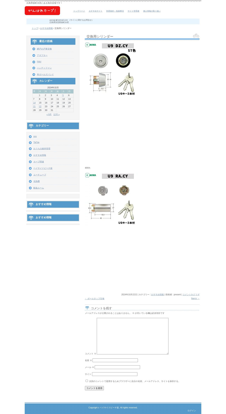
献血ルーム (38, 188)
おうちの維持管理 (41, 148)
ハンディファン (44, 68)
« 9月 (49, 114)
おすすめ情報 (157, 294)
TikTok (36, 142)
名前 (88, 360)
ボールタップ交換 (94, 298)
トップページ (79, 11)
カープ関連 (38, 161)
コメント (90, 353)
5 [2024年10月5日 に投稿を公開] (63, 95)
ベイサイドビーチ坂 (48, 12)
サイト (88, 374)
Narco (195, 298)
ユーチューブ (39, 175)
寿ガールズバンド (45, 74)
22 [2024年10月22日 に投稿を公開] (40, 106)
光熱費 (36, 181)
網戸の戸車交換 (44, 49)
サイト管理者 (133, 11)
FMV (39, 62)
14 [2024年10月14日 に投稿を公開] (34, 103)
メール (89, 367)
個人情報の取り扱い (152, 11)
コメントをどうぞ (191, 294)
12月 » (56, 114)
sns (35, 136)
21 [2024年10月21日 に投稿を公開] (34, 106)
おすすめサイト (95, 11)
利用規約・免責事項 (115, 11)
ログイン (192, 410)
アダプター (42, 55)
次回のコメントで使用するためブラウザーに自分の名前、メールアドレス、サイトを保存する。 (134, 381)
